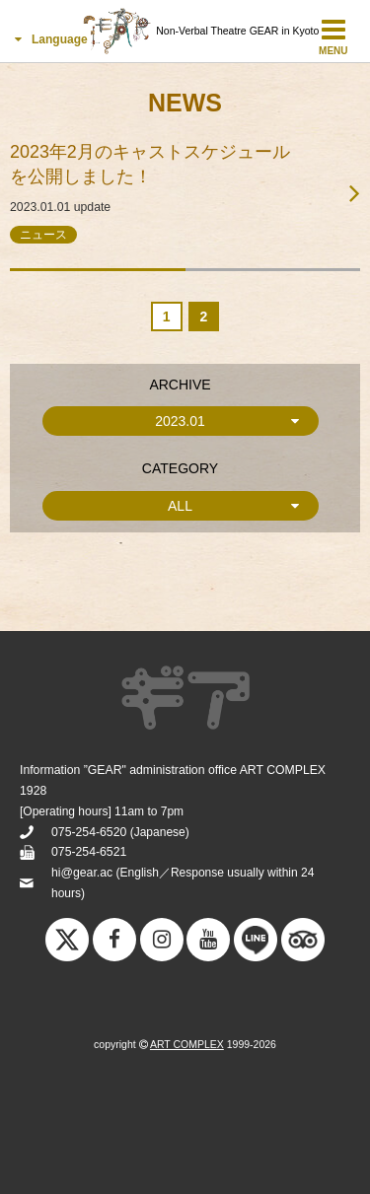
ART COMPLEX (187, 1044)
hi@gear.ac (81, 872)
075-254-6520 (88, 832)
